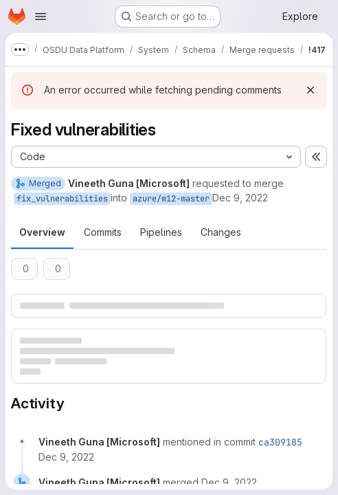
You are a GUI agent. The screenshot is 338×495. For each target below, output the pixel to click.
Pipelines (161, 232)
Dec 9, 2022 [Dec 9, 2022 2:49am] (240, 198)
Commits (103, 232)
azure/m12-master (171, 198)
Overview (42, 232)
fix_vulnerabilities (62, 198)
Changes (221, 232)
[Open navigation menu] (41, 17)
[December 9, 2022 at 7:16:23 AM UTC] (66, 457)
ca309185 (280, 442)
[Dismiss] (310, 90)
